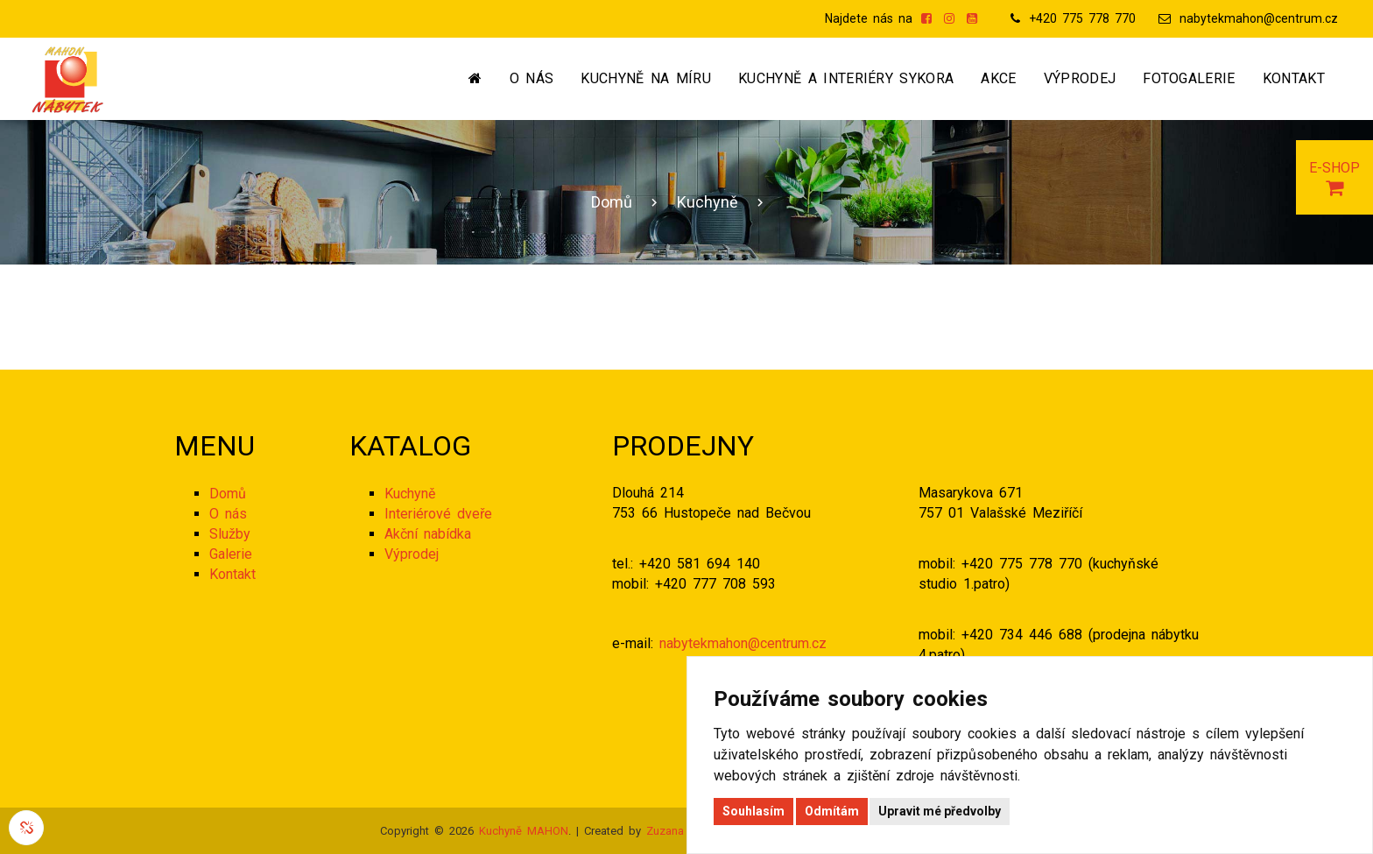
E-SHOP (1334, 178)
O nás (532, 78)
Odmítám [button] (832, 811)
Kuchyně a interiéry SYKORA (846, 78)
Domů (611, 202)
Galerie (230, 554)
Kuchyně (707, 202)
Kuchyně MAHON (523, 830)
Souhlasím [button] (753, 811)
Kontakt (1294, 78)
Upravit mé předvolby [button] (939, 811)
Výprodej (1080, 78)
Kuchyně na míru (646, 78)
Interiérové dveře (438, 513)
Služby (229, 534)
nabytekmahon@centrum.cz (1258, 18)
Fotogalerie (1189, 78)
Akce (998, 78)
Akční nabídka (427, 534)
